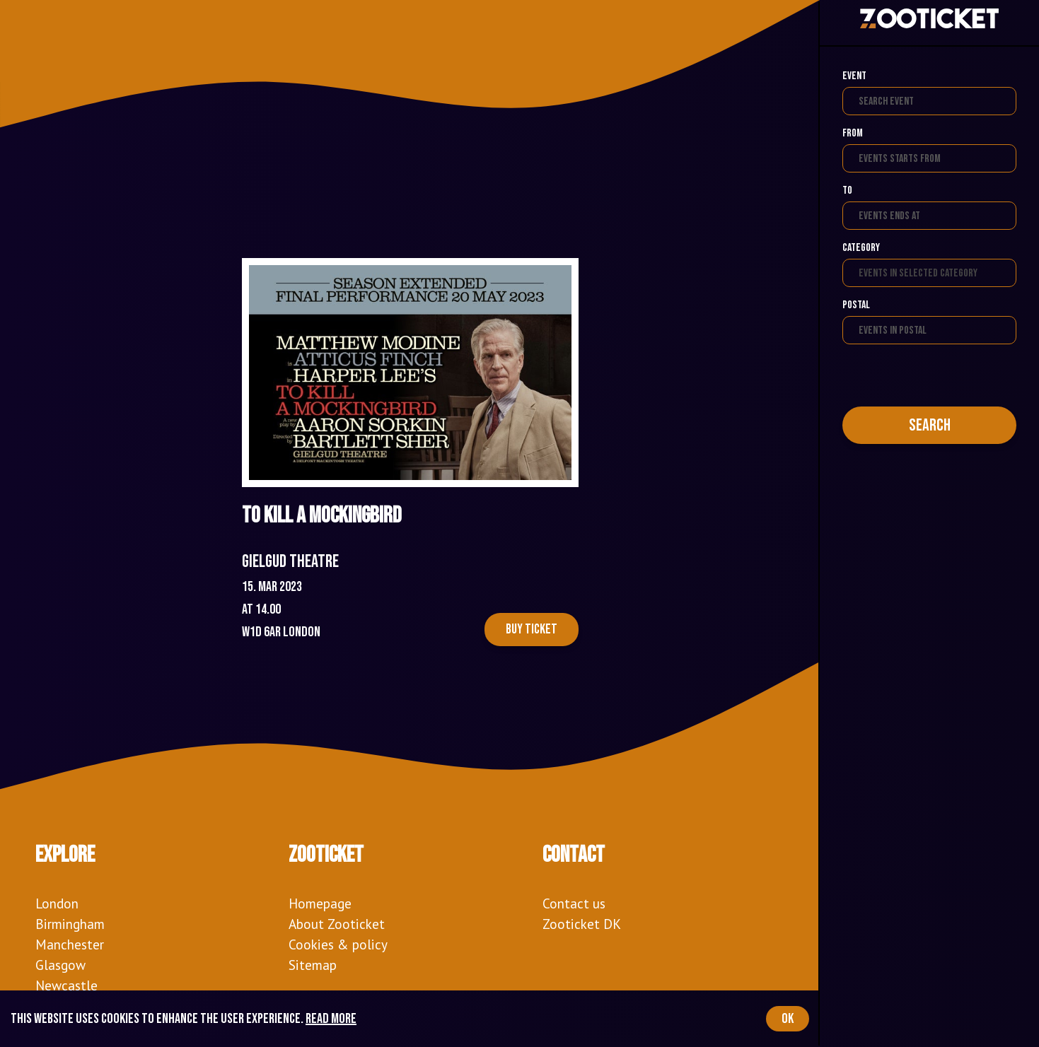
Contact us (573, 903)
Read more (331, 1018)
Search (930, 425)
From (852, 133)
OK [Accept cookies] (788, 1018)
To (847, 190)
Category (861, 248)
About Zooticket (337, 923)
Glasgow (60, 964)
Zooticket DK (581, 923)
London (57, 903)
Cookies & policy (338, 944)
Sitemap (313, 964)
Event (854, 76)
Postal (856, 305)
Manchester (69, 944)
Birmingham (70, 923)
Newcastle (66, 985)
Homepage (320, 903)
